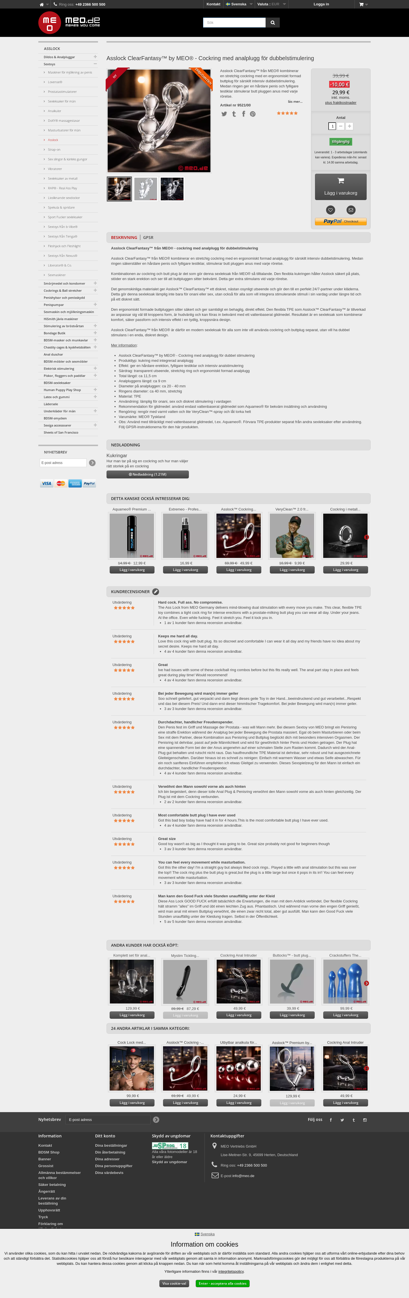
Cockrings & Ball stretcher (63, 290)
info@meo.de (243, 1177)
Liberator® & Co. (59, 265)
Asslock (52, 140)
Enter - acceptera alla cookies (223, 1283)
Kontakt (213, 4)
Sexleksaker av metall (62, 178)
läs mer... (295, 101)
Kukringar (117, 457)
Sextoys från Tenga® (62, 236)
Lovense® (54, 82)
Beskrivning (124, 238)
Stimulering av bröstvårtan (64, 326)
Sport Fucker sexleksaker (64, 217)
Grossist (45, 1167)
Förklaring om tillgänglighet (50, 1227)
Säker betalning (52, 1186)
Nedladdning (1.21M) (147, 475)
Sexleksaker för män (61, 101)
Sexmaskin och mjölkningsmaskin (69, 312)
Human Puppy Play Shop (62, 390)
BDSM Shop (48, 1154)
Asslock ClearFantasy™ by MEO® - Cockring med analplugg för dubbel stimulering (187, 357)
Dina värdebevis (109, 1174)
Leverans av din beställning (52, 1202)
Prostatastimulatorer (62, 91)
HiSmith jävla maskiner (61, 319)
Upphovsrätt (49, 1211)
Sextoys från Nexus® (62, 255)
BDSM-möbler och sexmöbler (66, 361)
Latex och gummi (57, 397)
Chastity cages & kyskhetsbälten (67, 347)
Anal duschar (53, 354)
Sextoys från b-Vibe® (62, 226)
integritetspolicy (231, 1271)
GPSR (148, 238)
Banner (44, 1160)
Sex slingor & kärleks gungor (67, 159)
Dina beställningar (111, 1147)
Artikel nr (228, 105)
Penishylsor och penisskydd (64, 297)
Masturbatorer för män (64, 130)
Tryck (43, 1218)
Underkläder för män (60, 411)
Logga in (321, 4)
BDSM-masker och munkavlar (66, 340)
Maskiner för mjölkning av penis (69, 72)
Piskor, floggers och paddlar (64, 375)
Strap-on (53, 149)
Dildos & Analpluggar (59, 57)
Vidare (366, 538)
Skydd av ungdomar (169, 1163)
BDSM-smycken (55, 418)
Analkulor (54, 111)
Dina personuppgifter (113, 1167)
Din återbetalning (110, 1154)
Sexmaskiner (56, 275)
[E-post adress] (63, 463)
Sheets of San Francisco (61, 432)
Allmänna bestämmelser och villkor (59, 1176)
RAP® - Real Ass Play (62, 188)
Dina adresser (107, 1160)
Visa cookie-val (174, 1283)
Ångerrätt (46, 1193)
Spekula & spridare (61, 207)
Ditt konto (105, 1137)
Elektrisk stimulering (59, 368)
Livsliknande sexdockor (63, 198)
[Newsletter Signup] (92, 463)
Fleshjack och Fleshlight (64, 246)
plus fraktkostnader (340, 102)
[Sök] (273, 23)
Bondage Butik (54, 333)
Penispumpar (54, 305)
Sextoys (49, 64)
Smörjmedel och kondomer (64, 283)
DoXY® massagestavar (63, 120)
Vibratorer (54, 169)
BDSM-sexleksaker (57, 383)
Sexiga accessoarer (57, 425)
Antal (341, 117)
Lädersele (51, 404)
